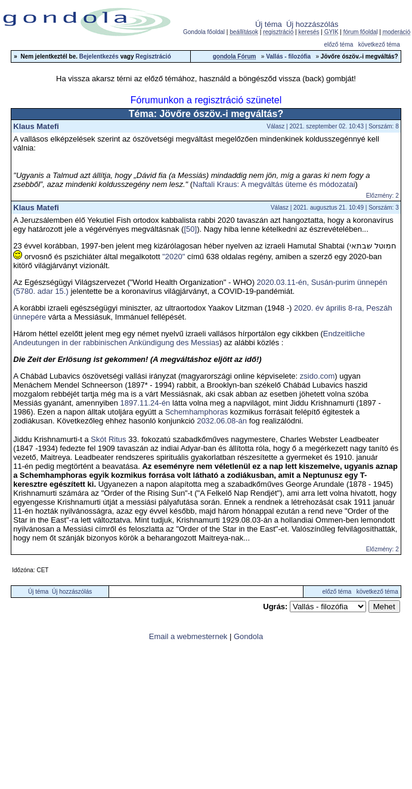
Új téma (268, 24)
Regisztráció (153, 56)
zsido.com (317, 376)
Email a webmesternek (188, 636)
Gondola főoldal (204, 32)
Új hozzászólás (312, 24)
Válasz (275, 126)
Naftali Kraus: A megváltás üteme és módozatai (274, 184)
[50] (190, 229)
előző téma (338, 44)
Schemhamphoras (196, 411)
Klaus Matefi (36, 126)
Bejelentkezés (99, 56)
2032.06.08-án (222, 420)
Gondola (248, 636)
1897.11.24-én (145, 402)
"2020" (173, 256)
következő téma (379, 44)
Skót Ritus (108, 439)
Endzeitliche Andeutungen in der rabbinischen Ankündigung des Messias (189, 338)
